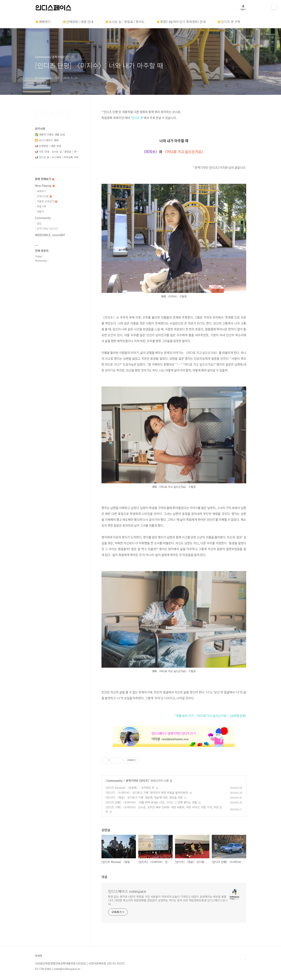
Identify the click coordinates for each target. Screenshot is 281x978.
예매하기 (41, 191)
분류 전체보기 (44, 179)
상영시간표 (44, 196)
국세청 (38, 955)
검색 (234, 8)
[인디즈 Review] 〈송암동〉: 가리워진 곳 (130, 788)
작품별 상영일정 (47, 201)
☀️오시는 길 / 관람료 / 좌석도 (125, 21)
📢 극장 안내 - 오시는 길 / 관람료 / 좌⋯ (57, 151)
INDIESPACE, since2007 (50, 235)
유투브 (65, 114)
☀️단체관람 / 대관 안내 (77, 21)
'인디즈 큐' (137, 118)
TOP (243, 957)
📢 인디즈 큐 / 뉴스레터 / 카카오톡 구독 (56, 157)
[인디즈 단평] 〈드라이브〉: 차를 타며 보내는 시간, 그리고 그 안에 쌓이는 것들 (151, 802)
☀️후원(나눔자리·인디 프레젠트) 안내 (181, 21)
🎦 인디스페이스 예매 (46, 140)
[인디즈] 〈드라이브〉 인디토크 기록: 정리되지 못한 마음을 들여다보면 (147, 792)
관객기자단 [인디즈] (137, 780)
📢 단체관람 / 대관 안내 (48, 146)
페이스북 (38, 114)
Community (114, 780)
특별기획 (41, 206)
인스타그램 (47, 114)
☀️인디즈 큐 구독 (228, 21)
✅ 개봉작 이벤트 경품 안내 (50, 134)
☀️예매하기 (43, 21)
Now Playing (45, 185)
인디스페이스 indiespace (127, 891)
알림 (39, 223)
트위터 (56, 114)
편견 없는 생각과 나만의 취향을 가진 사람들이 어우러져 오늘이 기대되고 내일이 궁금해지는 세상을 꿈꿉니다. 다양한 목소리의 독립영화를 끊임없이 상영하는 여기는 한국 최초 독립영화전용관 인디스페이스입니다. (168, 900)
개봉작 (40, 211)
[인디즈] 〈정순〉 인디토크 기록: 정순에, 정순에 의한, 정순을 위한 (144, 797)
